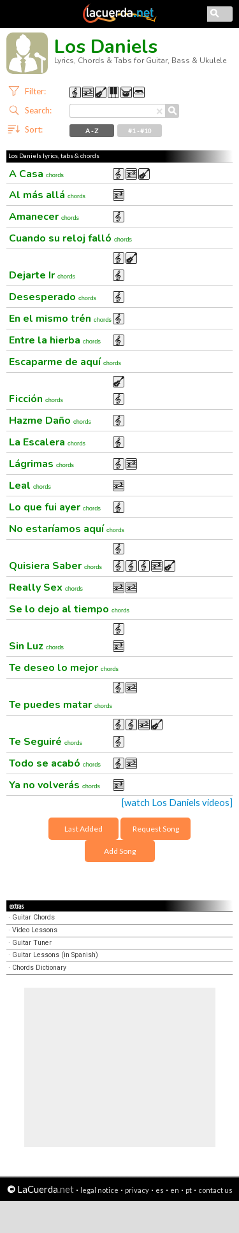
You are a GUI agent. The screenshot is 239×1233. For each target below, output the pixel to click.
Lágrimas (41, 464)
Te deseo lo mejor (64, 668)
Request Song (156, 828)
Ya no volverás (54, 785)
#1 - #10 (140, 130)
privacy (137, 1190)
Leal (30, 486)
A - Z (91, 130)
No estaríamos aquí (66, 529)
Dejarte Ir (42, 275)
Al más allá (47, 195)
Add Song (120, 851)
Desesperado (52, 297)
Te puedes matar (60, 705)
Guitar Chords (33, 917)
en (174, 1190)
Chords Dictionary (39, 967)
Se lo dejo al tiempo (69, 609)
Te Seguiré (45, 742)
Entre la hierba (55, 340)
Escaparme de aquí (65, 362)
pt (188, 1190)
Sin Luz (36, 646)
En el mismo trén (60, 319)
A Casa (36, 174)
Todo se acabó (55, 763)
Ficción (36, 399)
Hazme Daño (50, 421)
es (160, 1190)
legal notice (99, 1190)
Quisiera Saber (55, 566)
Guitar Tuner (32, 943)
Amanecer (44, 217)
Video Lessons (34, 930)
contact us (215, 1190)
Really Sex (46, 587)
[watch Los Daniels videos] (177, 802)
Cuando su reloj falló (70, 238)
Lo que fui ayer (55, 507)
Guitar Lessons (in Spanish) (55, 955)
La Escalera (47, 442)
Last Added (83, 828)
